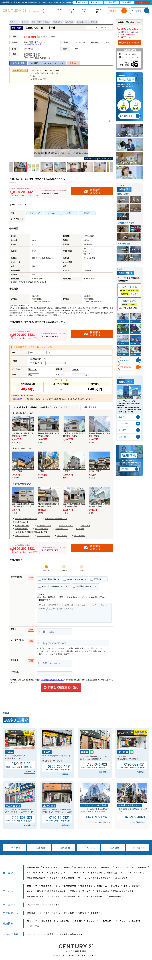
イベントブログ (34, 926)
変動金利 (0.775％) (38, 359)
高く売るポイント (35, 896)
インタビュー (121, 920)
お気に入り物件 (89, 407)
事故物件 (136, 886)
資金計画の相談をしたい (85, 586)
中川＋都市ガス (79, 536)
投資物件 (142, 867)
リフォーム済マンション (75, 872)
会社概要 (31, 912)
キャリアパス (92, 920)
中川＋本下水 (62, 536)
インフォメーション (48, 912)
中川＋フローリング (22, 536)
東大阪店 (78, 867)
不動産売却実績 (69, 886)
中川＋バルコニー (43, 536)
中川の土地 (80, 529)
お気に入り (90, 847)
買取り (40, 891)
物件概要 (34, 63)
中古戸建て (106, 867)
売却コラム (102, 886)
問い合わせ (139, 847)
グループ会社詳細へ (100, 822)
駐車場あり (55, 872)
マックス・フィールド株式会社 (41, 934)
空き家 (30, 891)
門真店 (46, 867)
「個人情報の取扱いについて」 (52, 680)
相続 (125, 886)
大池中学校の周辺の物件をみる (56, 519)
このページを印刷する (128, 54)
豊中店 (67, 867)
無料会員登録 (33, 867)
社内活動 (107, 920)
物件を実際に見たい (48, 579)
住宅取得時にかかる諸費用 (62, 877)
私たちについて (48, 920)
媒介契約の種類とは (95, 896)
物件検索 (16, 847)
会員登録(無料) (18, 399)
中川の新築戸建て (21, 529)
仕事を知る (65, 920)
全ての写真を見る (98, 159)
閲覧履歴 (40, 847)
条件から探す (113, 872)
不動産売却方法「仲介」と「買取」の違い (89, 891)
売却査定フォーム (49, 886)
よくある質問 (121, 877)
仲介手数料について (73, 896)
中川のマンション (62, 529)
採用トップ (32, 920)
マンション (120, 867)
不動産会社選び (116, 896)
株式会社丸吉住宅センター (72, 934)
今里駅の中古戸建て (44, 526)
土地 (132, 867)
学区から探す (97, 872)
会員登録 (114, 847)
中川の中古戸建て (41, 529)
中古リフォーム (34, 904)
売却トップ (32, 886)
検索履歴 (65, 847)
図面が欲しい (97, 579)
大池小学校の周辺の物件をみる (26, 519)
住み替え (115, 886)
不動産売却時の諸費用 (123, 891)
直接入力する (37, 363)
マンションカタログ (132, 872)
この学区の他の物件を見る (41, 301)
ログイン (142, 2)
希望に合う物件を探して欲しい (53, 586)
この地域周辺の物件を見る (33, 44)
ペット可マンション (36, 872)
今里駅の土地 (85, 526)
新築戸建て (92, 867)
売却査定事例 (86, 886)
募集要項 (136, 920)
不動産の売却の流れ (56, 891)
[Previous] (13, 121)
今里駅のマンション (66, 526)
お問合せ (73, 63)
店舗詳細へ (28, 771)
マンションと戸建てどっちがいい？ (94, 877)
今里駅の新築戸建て (22, 526)
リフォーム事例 (52, 904)
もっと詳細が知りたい (74, 579)
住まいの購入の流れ (36, 877)
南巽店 (57, 867)
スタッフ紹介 (68, 912)
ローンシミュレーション (53, 63)
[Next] (109, 121)
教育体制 (78, 920)
